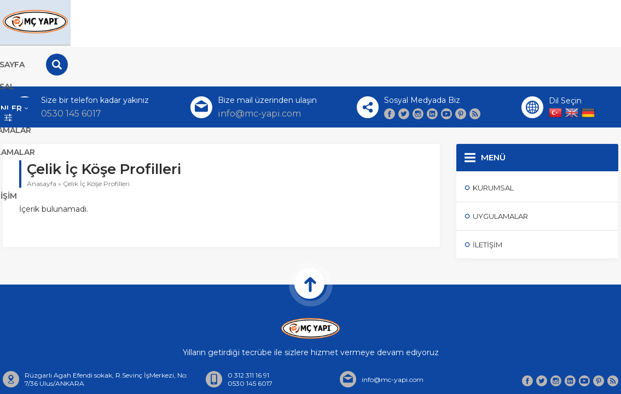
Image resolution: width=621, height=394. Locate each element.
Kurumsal (229, 22)
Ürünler (304, 21)
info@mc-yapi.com (259, 74)
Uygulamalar (388, 22)
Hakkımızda (314, 375)
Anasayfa (156, 21)
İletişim (561, 21)
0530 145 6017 (71, 74)
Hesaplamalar (478, 22)
